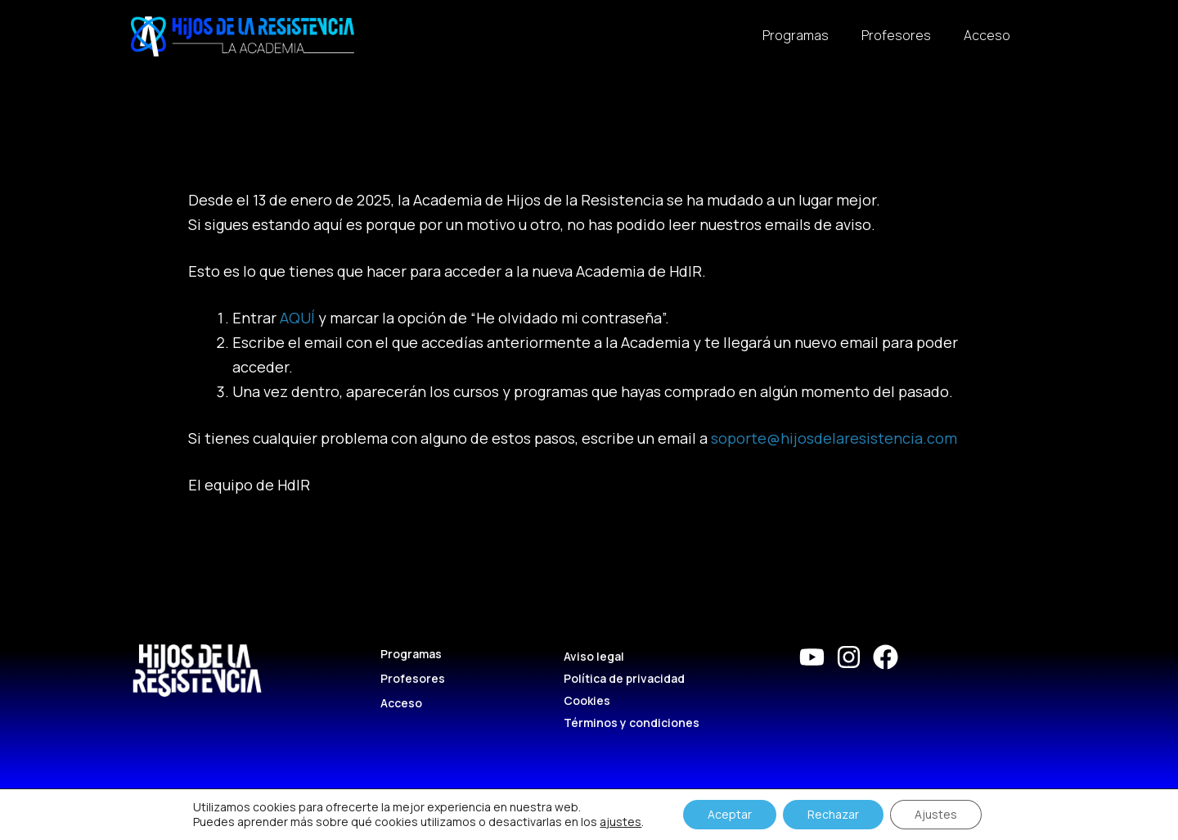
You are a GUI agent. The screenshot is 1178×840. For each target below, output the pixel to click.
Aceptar (730, 814)
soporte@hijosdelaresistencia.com (834, 438)
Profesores (896, 35)
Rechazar (833, 814)
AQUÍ (297, 317)
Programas (795, 35)
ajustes (620, 822)
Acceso (987, 35)
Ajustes (936, 814)
